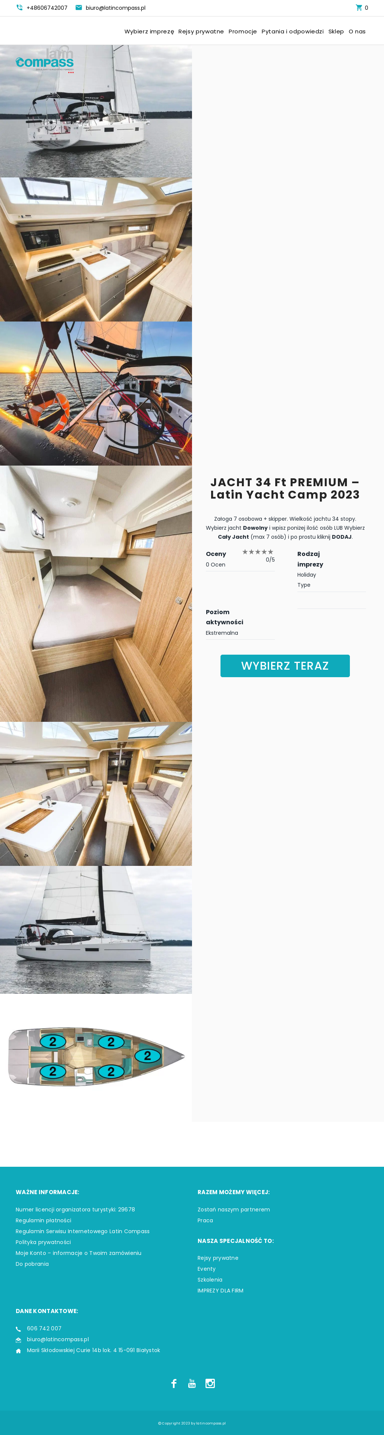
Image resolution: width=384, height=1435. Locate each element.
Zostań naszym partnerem (234, 1209)
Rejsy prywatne (201, 31)
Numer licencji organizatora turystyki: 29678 (75, 1209)
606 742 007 (44, 1328)
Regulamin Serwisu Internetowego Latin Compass (83, 1231)
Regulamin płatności (43, 1220)
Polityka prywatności (43, 1242)
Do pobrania (32, 1264)
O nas (357, 31)
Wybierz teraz (285, 666)
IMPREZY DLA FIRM (220, 1290)
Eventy (207, 1269)
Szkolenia (210, 1279)
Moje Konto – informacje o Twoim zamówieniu (79, 1253)
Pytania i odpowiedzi (293, 31)
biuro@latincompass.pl (58, 1339)
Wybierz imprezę (149, 31)
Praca (205, 1220)
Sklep (336, 31)
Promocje (243, 31)
